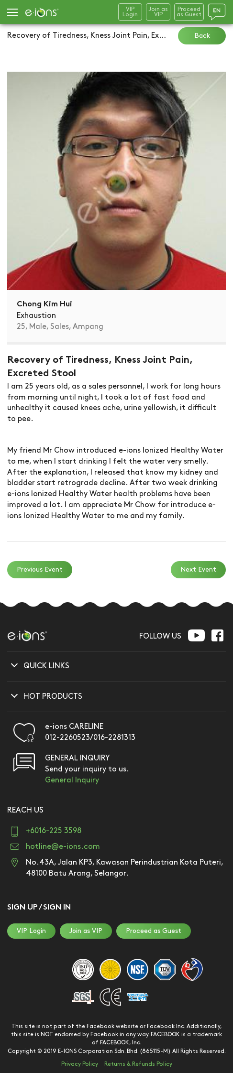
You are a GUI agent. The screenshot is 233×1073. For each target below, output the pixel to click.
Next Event (198, 569)
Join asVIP (158, 12)
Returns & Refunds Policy (138, 1064)
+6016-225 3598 (53, 831)
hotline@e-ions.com (63, 846)
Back (202, 36)
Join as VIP (85, 931)
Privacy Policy (79, 1064)
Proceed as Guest (153, 931)
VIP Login (31, 931)
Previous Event (40, 569)
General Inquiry (72, 780)
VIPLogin (130, 12)
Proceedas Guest (189, 12)
